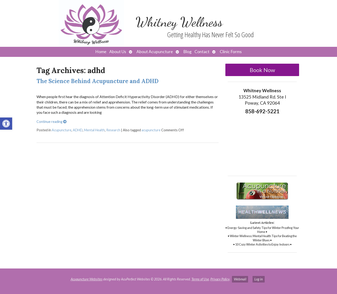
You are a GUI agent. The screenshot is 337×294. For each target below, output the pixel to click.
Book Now (262, 69)
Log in (258, 279)
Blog (187, 51)
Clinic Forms (231, 51)
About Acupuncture (154, 51)
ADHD (78, 130)
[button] (6, 124)
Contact (201, 51)
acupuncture (151, 130)
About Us (117, 51)
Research (113, 130)
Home (100, 51)
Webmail (240, 279)
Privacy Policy (219, 279)
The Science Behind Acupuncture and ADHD (97, 81)
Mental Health (94, 130)
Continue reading (51, 122)
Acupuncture (61, 130)
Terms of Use (200, 279)
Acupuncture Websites (87, 279)
